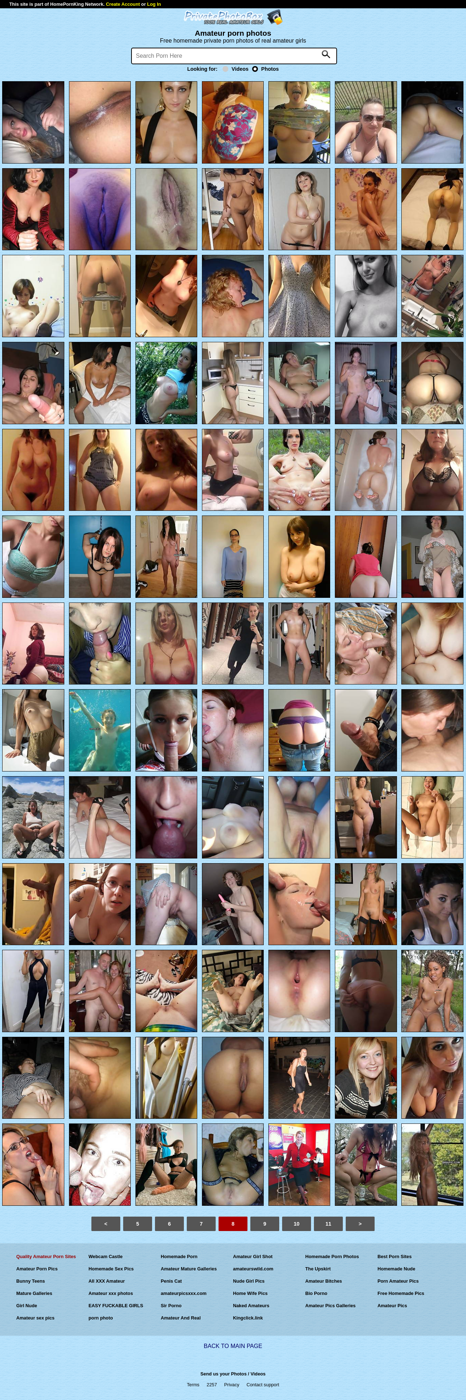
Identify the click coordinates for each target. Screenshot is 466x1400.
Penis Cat (171, 1281)
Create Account (123, 4)
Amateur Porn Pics (37, 1268)
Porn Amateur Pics (398, 1281)
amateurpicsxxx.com (184, 1293)
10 (296, 1224)
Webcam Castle (105, 1256)
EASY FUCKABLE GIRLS (116, 1305)
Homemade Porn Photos (332, 1256)
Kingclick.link (248, 1318)
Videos (236, 69)
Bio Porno (316, 1293)
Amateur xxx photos (111, 1293)
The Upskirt (318, 1268)
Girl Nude (26, 1305)
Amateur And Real (180, 1318)
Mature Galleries (34, 1293)
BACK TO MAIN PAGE (233, 1346)
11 (328, 1224)
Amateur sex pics (35, 1318)
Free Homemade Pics (400, 1293)
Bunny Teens (30, 1281)
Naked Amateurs (251, 1305)
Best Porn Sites (394, 1256)
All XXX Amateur (107, 1281)
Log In (154, 4)
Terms (193, 1384)
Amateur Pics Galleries (330, 1305)
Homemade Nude (396, 1268)
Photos (265, 69)
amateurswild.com (253, 1268)
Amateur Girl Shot (253, 1256)
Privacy (232, 1384)
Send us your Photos (223, 1374)
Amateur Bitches (323, 1281)
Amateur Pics (392, 1305)
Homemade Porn (179, 1256)
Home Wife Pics (250, 1293)
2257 (212, 1384)
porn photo (101, 1318)
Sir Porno (171, 1305)
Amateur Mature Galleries (189, 1268)
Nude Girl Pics (248, 1281)
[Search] (234, 56)
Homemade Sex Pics (111, 1268)
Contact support (262, 1384)
